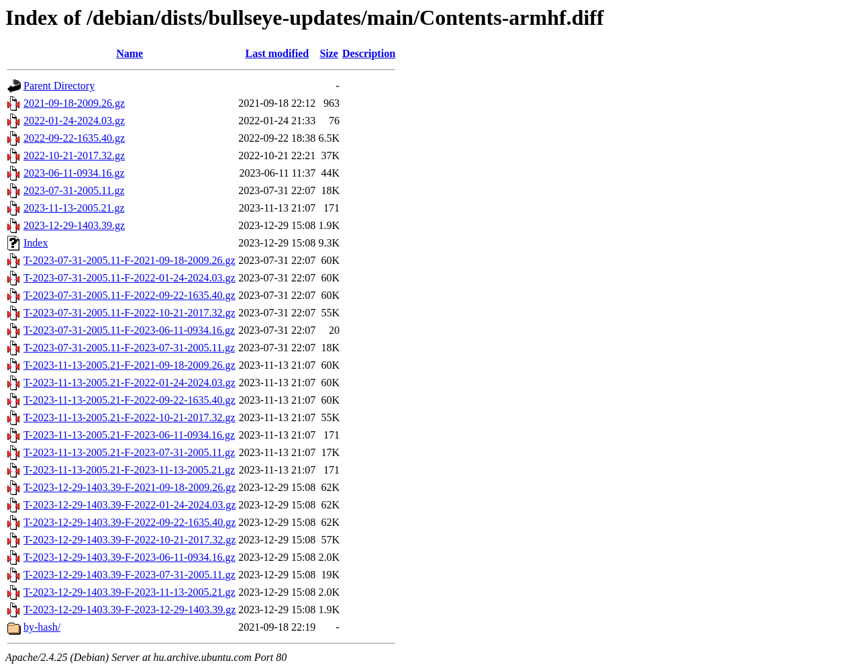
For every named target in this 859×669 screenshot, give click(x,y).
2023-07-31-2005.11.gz (74, 190)
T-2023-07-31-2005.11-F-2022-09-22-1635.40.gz (129, 295)
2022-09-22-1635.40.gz (74, 138)
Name (129, 53)
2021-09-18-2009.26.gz (74, 103)
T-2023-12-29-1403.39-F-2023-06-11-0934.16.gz (129, 557)
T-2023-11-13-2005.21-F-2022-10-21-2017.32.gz (129, 417)
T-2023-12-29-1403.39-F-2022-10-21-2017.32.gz (129, 539)
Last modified (277, 53)
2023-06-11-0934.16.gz (74, 173)
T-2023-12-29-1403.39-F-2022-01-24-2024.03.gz (129, 504)
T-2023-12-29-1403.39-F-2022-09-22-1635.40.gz (129, 522)
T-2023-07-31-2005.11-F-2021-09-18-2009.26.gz (129, 260)
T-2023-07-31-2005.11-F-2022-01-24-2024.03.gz (129, 277)
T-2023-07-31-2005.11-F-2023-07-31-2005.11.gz (129, 347)
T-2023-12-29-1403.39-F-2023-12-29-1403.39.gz (129, 609)
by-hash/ (41, 627)
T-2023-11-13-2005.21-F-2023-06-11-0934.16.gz (129, 435)
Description (368, 53)
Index (35, 243)
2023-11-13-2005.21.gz (74, 208)
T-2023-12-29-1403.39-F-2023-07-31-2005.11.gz (129, 574)
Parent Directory (59, 85)
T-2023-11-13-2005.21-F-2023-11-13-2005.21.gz (129, 470)
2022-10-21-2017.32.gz (74, 155)
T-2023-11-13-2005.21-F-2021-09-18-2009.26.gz (129, 365)
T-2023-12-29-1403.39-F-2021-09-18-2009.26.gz (129, 487)
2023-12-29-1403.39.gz (74, 225)
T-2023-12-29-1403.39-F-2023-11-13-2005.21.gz (129, 592)
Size (328, 53)
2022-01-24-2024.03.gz (74, 120)
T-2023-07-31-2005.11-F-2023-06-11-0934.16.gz (129, 330)
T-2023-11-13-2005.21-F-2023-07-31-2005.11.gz (129, 452)
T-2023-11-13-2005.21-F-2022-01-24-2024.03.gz (129, 382)
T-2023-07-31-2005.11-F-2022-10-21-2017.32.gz (129, 312)
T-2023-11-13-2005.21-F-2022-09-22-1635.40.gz (129, 400)
